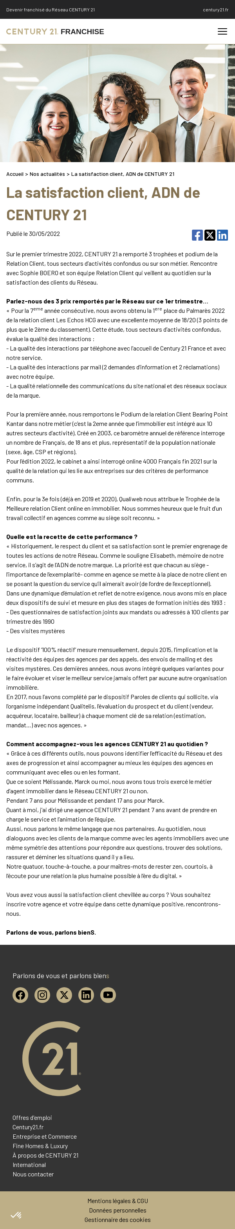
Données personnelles (117, 1210)
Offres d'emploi (32, 1117)
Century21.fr (28, 1126)
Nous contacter (33, 1174)
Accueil (15, 173)
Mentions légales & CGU (117, 1200)
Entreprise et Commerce (45, 1136)
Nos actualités (47, 173)
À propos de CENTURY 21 (45, 1155)
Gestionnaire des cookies (118, 1219)
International (29, 1164)
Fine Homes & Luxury (40, 1145)
